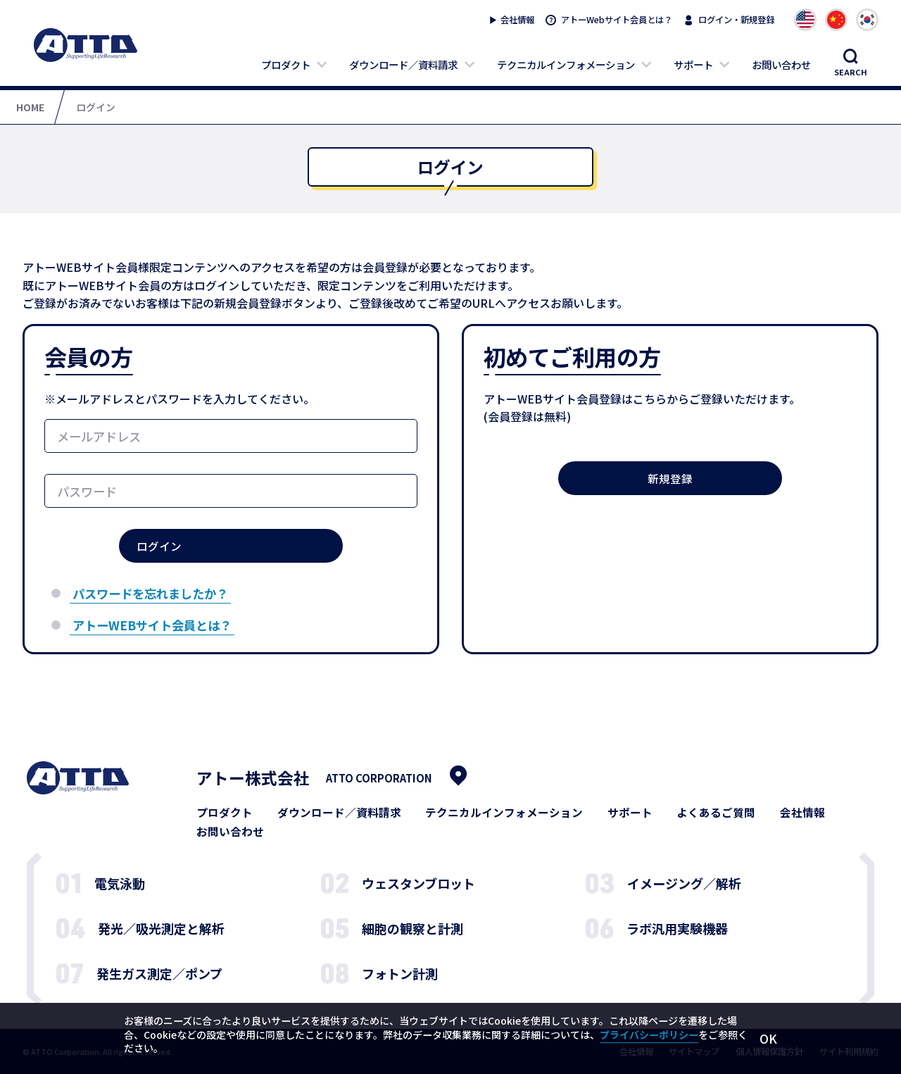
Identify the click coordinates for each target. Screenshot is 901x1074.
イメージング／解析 (684, 883)
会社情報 (517, 19)
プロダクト (285, 64)
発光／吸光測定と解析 (161, 928)
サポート (693, 64)
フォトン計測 (400, 973)
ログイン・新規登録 (736, 19)
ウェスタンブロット (418, 883)
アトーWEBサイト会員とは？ (152, 625)
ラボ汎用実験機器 (677, 928)
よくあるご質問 (715, 813)
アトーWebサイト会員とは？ (616, 19)
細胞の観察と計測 (412, 928)
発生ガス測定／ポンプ (159, 973)
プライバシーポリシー (649, 1035)
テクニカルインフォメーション (566, 64)
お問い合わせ (781, 64)
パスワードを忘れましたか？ (150, 593)
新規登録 (670, 478)
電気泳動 (119, 883)
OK (768, 1038)
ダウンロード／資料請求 (403, 64)
